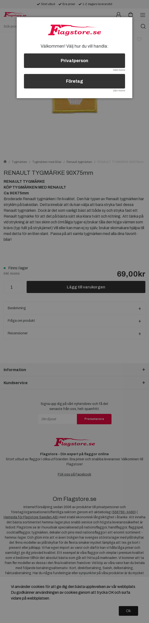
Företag (74, 81)
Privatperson (74, 60)
